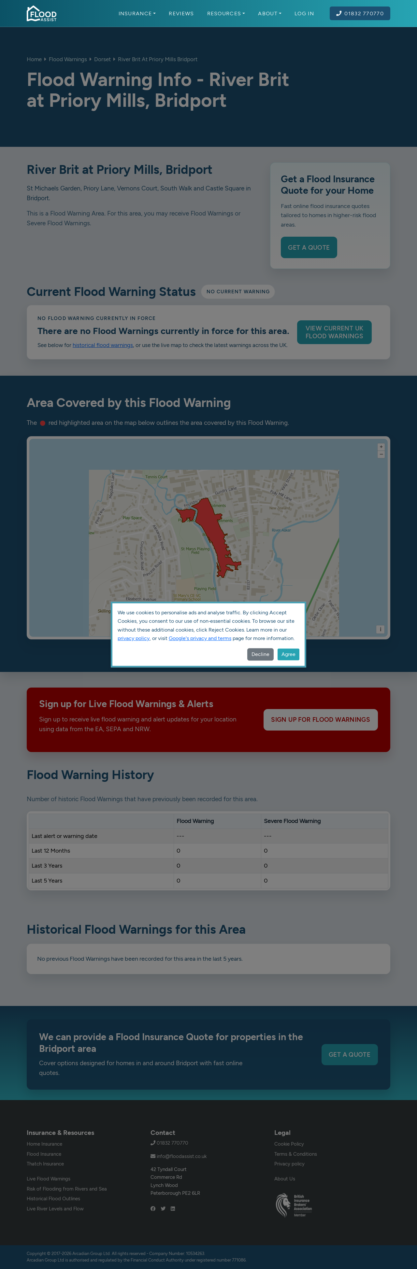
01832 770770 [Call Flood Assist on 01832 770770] (360, 13)
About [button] (269, 13)
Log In (304, 13)
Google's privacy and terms (200, 638)
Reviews (181, 13)
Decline (260, 654)
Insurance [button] (137, 13)
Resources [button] (226, 13)
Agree (288, 654)
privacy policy (134, 638)
